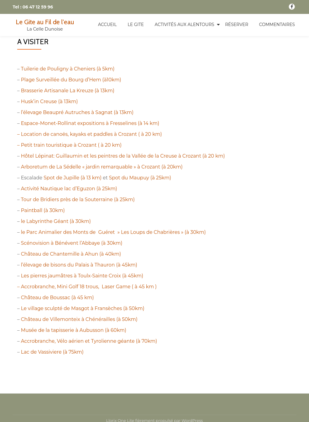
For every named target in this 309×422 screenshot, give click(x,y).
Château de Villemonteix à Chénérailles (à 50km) (79, 319)
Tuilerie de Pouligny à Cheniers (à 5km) (67, 69)
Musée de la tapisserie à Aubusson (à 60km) (73, 330)
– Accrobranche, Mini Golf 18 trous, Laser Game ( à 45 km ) (87, 287)
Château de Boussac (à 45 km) (57, 297)
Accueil (107, 24)
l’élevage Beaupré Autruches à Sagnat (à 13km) (77, 112)
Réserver (236, 24)
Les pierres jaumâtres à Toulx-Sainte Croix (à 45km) (82, 276)
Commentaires (277, 24)
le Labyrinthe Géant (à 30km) (56, 221)
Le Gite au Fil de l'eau (45, 22)
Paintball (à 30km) (43, 210)
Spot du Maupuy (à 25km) (140, 178)
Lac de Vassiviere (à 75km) (52, 352)
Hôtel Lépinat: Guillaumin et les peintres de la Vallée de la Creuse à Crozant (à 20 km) (123, 156)
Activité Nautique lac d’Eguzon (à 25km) (69, 188)
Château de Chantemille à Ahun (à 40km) (71, 254)
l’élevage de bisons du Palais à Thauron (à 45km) (79, 265)
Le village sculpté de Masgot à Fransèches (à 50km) (82, 308)
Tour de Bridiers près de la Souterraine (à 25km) (78, 199)
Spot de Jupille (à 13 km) (72, 178)
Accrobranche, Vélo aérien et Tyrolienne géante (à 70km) (89, 341)
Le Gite (136, 24)
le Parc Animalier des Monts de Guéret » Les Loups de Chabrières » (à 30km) (113, 232)
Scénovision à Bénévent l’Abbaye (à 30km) (71, 243)
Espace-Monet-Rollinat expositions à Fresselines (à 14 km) (90, 123)
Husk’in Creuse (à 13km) (49, 101)
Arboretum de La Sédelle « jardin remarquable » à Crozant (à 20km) (102, 167)
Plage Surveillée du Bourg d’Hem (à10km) (71, 80)
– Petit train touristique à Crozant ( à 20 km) (69, 145)
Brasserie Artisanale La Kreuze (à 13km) (67, 90)
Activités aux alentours (184, 24)
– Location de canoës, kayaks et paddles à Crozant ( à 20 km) (89, 134)
